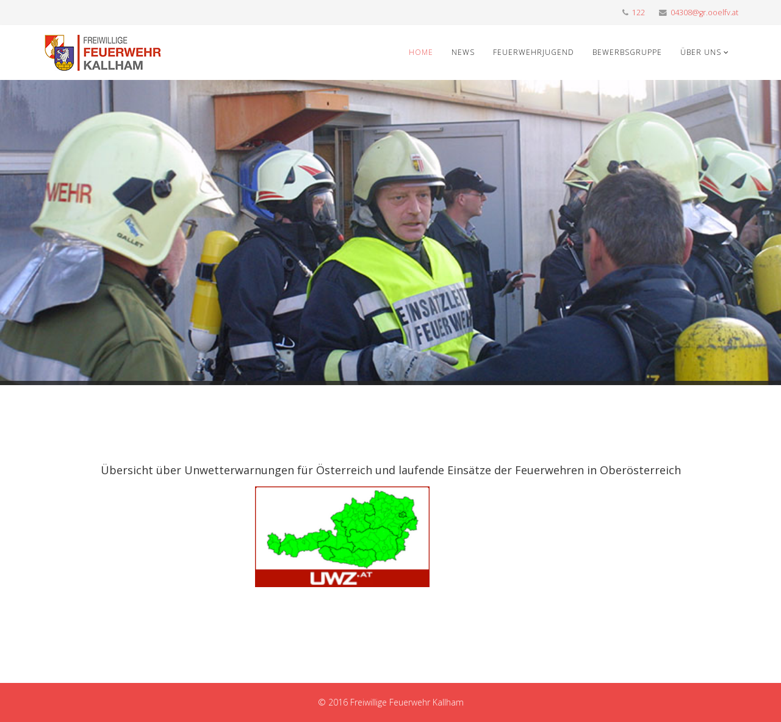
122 (638, 12)
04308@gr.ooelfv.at (704, 12)
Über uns (700, 52)
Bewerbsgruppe (627, 52)
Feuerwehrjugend (533, 52)
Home (421, 52)
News (463, 52)
